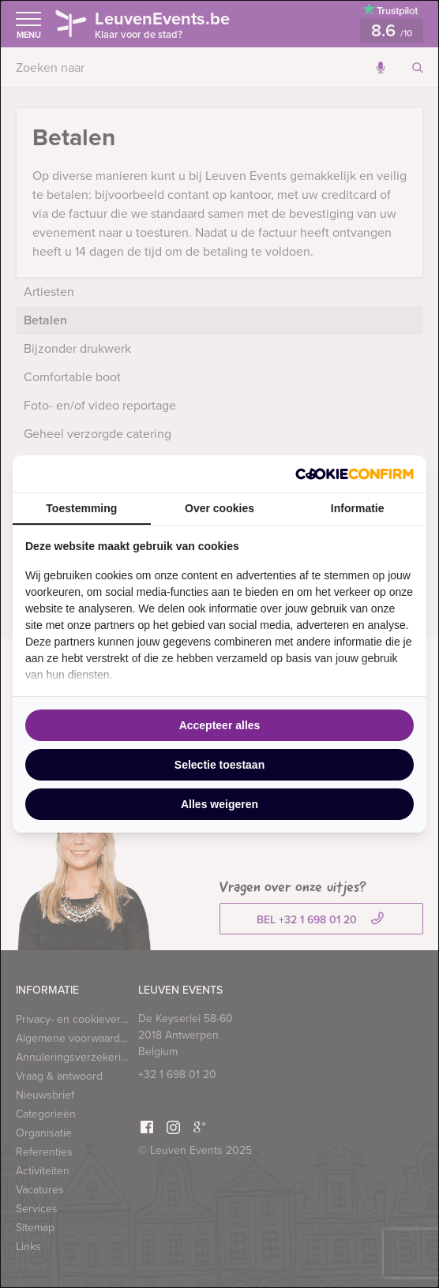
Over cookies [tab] (219, 508)
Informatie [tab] (358, 508)
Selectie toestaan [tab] (219, 764)
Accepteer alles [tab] (220, 725)
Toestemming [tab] (81, 508)
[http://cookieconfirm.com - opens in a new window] (354, 474)
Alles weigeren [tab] (219, 804)
